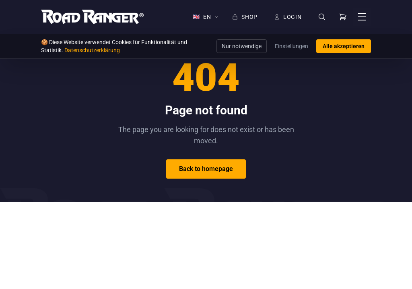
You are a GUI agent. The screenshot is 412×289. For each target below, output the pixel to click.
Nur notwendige (242, 46)
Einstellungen (291, 46)
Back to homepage (206, 169)
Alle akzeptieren (344, 46)
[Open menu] (362, 17)
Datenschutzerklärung (92, 50)
